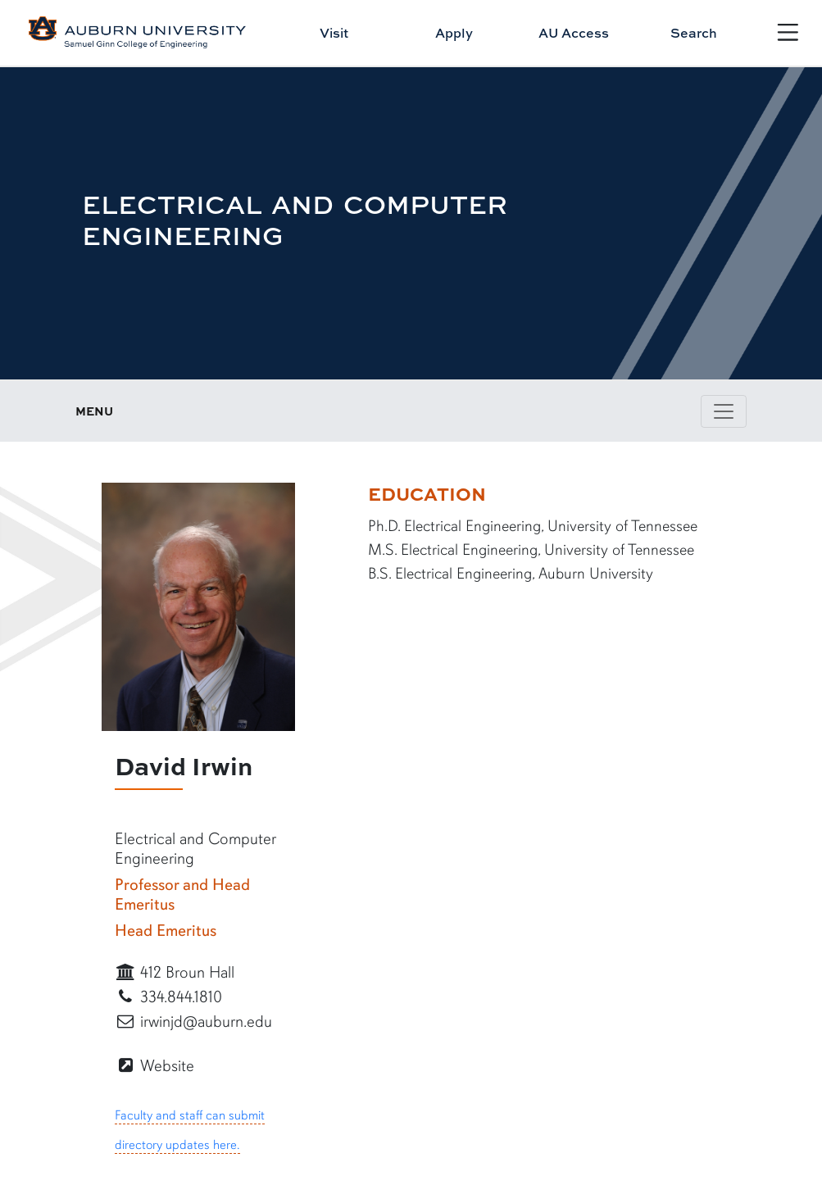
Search (693, 33)
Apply (454, 33)
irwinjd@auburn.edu (193, 1021)
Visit (334, 33)
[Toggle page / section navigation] (724, 411)
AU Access (573, 33)
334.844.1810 (168, 997)
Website (154, 1066)
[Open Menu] (788, 32)
